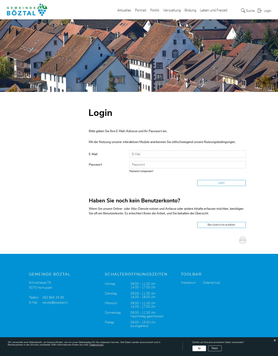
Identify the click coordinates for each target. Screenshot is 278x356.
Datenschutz (211, 282)
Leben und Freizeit (213, 10)
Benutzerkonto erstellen (221, 224)
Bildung (190, 10)
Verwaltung (172, 10)
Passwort (95, 164)
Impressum (188, 282)
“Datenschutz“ (96, 345)
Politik (154, 10)
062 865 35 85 (53, 297)
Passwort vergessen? (141, 171)
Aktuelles (124, 10)
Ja (199, 348)
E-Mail (93, 154)
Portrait (140, 10)
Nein (215, 348)
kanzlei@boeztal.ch (55, 302)
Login (267, 10)
